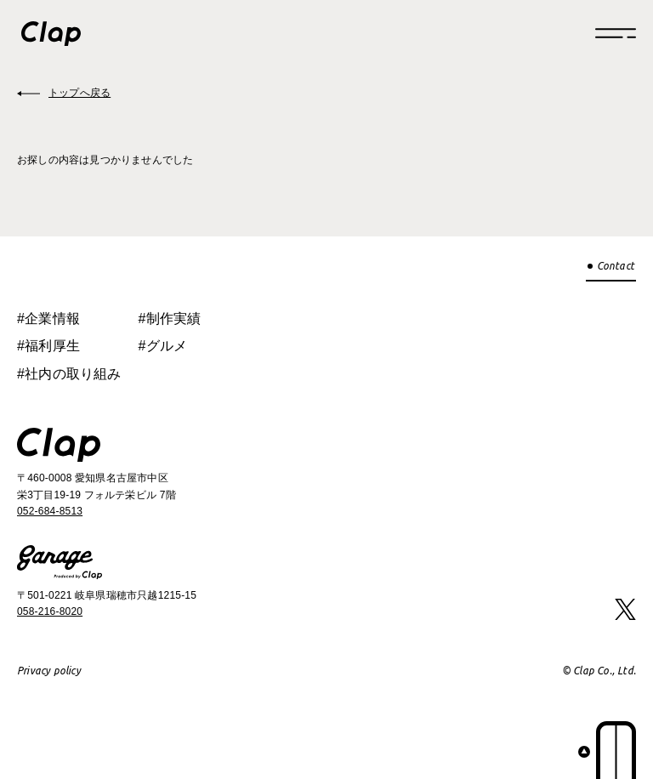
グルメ (167, 345)
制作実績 (174, 318)
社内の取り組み (73, 374)
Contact (615, 265)
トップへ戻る (79, 93)
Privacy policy (49, 670)
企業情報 (52, 318)
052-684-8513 (49, 511)
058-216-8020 (49, 611)
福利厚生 (52, 345)
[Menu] (615, 33)
